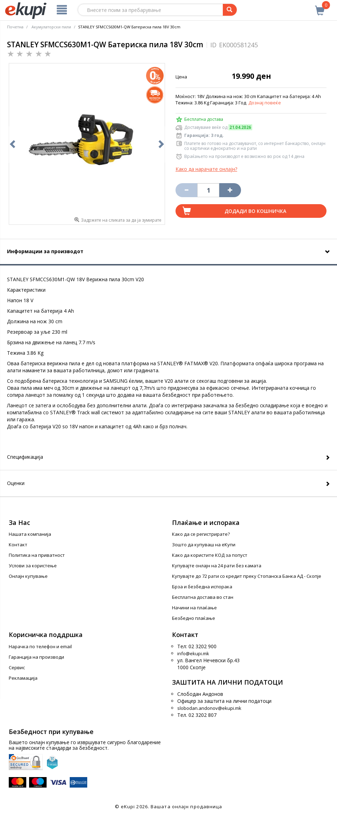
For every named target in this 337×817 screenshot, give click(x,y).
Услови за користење (33, 565)
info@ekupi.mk (193, 653)
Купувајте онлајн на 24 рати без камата (216, 565)
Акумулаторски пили (51, 26)
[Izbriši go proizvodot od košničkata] (186, 190)
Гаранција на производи (36, 657)
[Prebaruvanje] (230, 10)
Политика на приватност (37, 555)
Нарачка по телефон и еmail (40, 646)
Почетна (15, 26)
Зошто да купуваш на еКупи (203, 544)
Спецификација (25, 456)
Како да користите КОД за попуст (209, 555)
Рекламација (23, 678)
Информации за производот (45, 251)
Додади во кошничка (255, 211)
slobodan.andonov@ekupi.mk (209, 708)
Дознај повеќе (264, 102)
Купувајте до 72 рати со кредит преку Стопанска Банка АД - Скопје (246, 576)
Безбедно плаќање (193, 618)
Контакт (18, 544)
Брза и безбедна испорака (202, 586)
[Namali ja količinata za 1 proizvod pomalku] (230, 190)
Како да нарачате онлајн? (206, 169)
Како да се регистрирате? (201, 534)
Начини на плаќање (194, 607)
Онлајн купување (28, 576)
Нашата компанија (30, 534)
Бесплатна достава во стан (202, 597)
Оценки (16, 483)
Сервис (17, 667)
